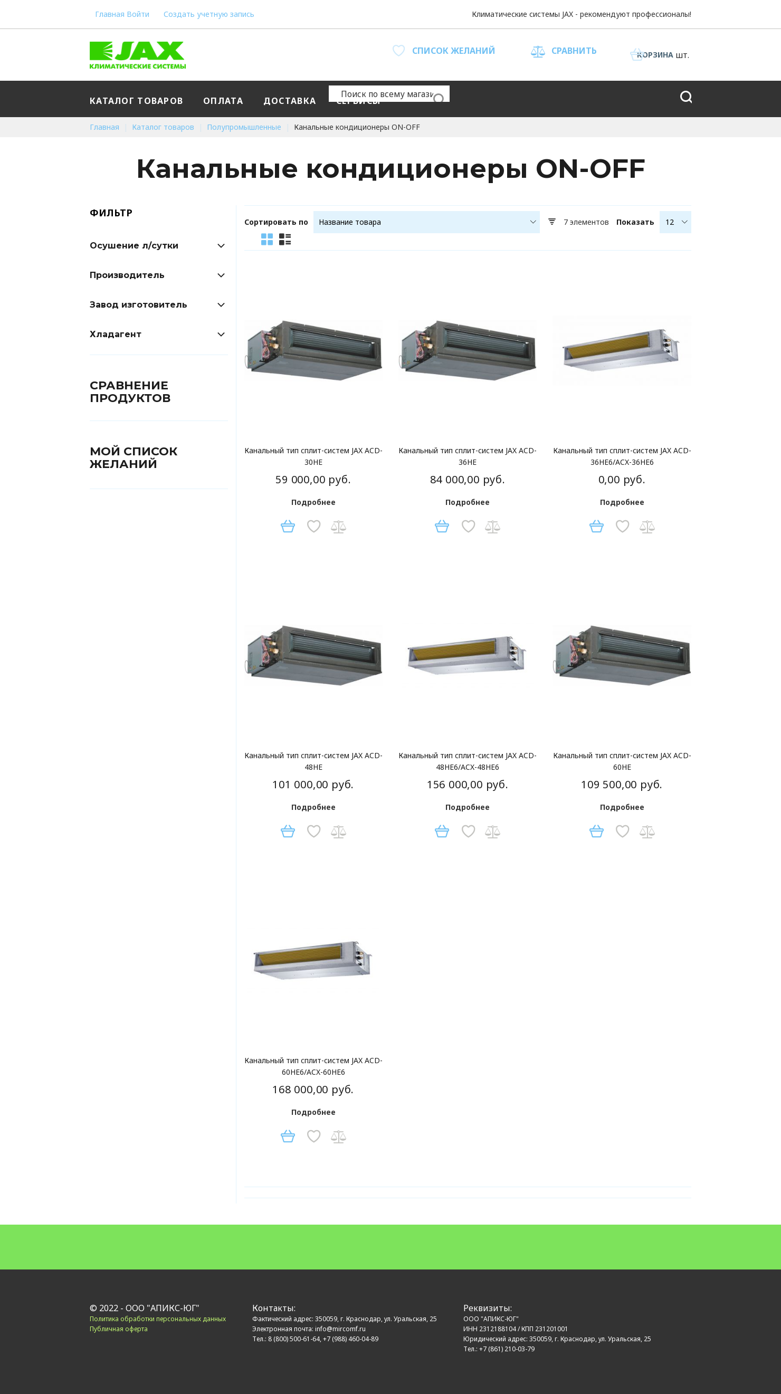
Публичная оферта (119, 1328)
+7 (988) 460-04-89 (350, 1338)
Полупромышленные (245, 127)
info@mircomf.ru (340, 1328)
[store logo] (138, 55)
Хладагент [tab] (115, 334)
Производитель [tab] (127, 275)
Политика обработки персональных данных (158, 1318)
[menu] (367, 99)
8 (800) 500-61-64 (294, 1338)
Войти (147, 13)
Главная (110, 13)
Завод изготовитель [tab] (138, 305)
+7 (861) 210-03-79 (507, 1348)
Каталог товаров (164, 127)
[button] (312, 526)
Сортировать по (276, 222)
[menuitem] (138, 99)
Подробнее (313, 502)
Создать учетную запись (215, 13)
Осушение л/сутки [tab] (134, 246)
